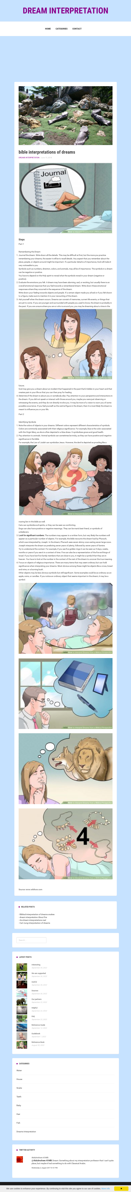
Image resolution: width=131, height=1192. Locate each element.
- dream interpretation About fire (33, 917)
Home (48, 28)
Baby (18, 1105)
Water (19, 1070)
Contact (77, 28)
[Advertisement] (65, 56)
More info (105, 1188)
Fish (18, 1123)
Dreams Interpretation (29, 158)
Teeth (18, 1096)
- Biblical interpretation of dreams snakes (36, 914)
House (19, 1079)
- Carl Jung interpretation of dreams (34, 923)
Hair (18, 1114)
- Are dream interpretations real (32, 920)
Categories (62, 28)
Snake (19, 1088)
